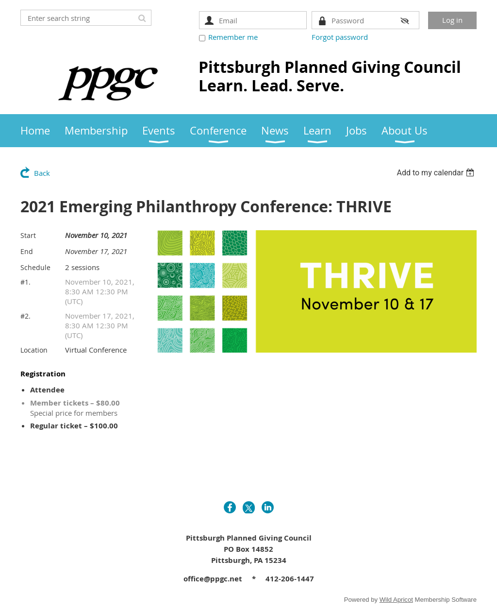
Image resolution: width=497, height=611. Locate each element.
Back (42, 173)
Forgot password (340, 37)
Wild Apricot (396, 599)
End (26, 251)
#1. (25, 282)
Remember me (233, 37)
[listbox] (437, 173)
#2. (25, 316)
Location (34, 350)
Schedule (35, 267)
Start (28, 235)
